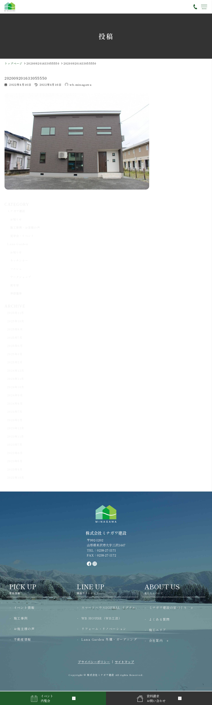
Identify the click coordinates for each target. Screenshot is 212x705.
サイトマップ (124, 662)
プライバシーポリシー (94, 662)
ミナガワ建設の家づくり (168, 607)
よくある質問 (159, 619)
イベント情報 (24, 607)
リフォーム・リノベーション (104, 628)
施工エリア (157, 630)
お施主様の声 (24, 628)
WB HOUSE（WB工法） (101, 618)
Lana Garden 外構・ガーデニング (109, 639)
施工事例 (21, 618)
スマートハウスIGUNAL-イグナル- (109, 607)
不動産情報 (22, 639)
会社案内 (156, 640)
